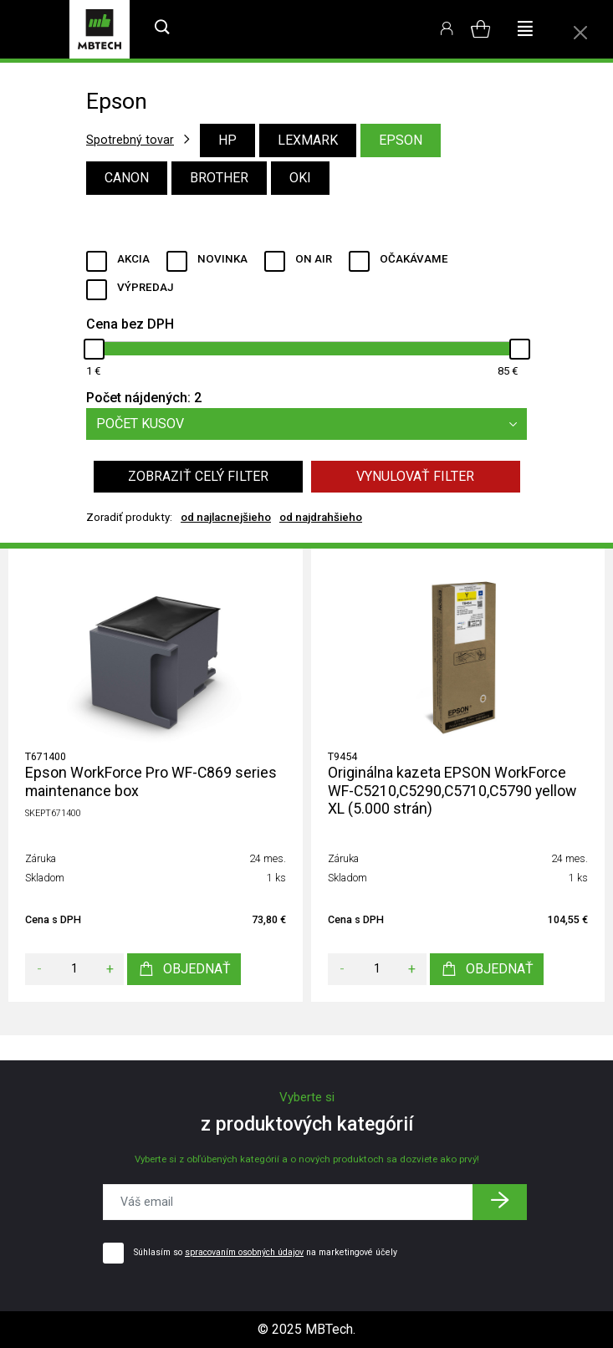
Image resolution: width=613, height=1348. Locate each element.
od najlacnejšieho (226, 517)
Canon (127, 178)
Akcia (133, 259)
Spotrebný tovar (130, 139)
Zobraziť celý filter (198, 476)
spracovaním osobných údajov (244, 1252)
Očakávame (414, 259)
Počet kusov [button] (311, 424)
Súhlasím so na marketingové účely (265, 1252)
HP (227, 140)
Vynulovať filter (415, 476)
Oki (300, 178)
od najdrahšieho (320, 517)
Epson (400, 140)
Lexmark (308, 140)
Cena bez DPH (130, 324)
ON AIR (313, 259)
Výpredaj (145, 287)
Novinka (222, 259)
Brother (219, 178)
